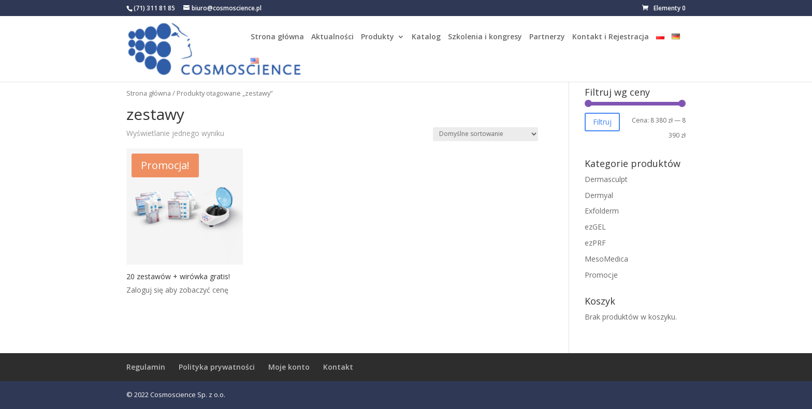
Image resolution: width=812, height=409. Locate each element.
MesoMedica (606, 259)
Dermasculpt (606, 179)
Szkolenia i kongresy (485, 37)
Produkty (377, 37)
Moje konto (289, 367)
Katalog (426, 37)
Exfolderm (602, 211)
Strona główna (277, 37)
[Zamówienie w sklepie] (485, 134)
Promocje (601, 275)
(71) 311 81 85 (154, 8)
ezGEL (595, 227)
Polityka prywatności (217, 367)
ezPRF (595, 243)
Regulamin (145, 367)
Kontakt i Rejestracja (610, 37)
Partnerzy (547, 37)
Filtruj (602, 122)
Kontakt (338, 367)
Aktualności (332, 37)
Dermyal (599, 195)
